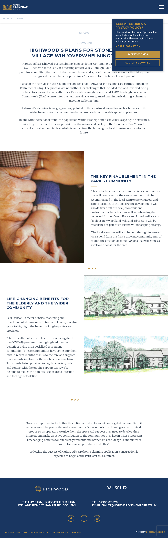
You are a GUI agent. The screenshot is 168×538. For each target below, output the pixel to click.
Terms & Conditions (15, 532)
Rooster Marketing (155, 532)
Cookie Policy (60, 532)
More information (128, 46)
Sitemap (76, 532)
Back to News (15, 18)
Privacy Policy (39, 532)
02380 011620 (108, 502)
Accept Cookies (138, 54)
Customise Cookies (137, 63)
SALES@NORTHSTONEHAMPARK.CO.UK (129, 505)
